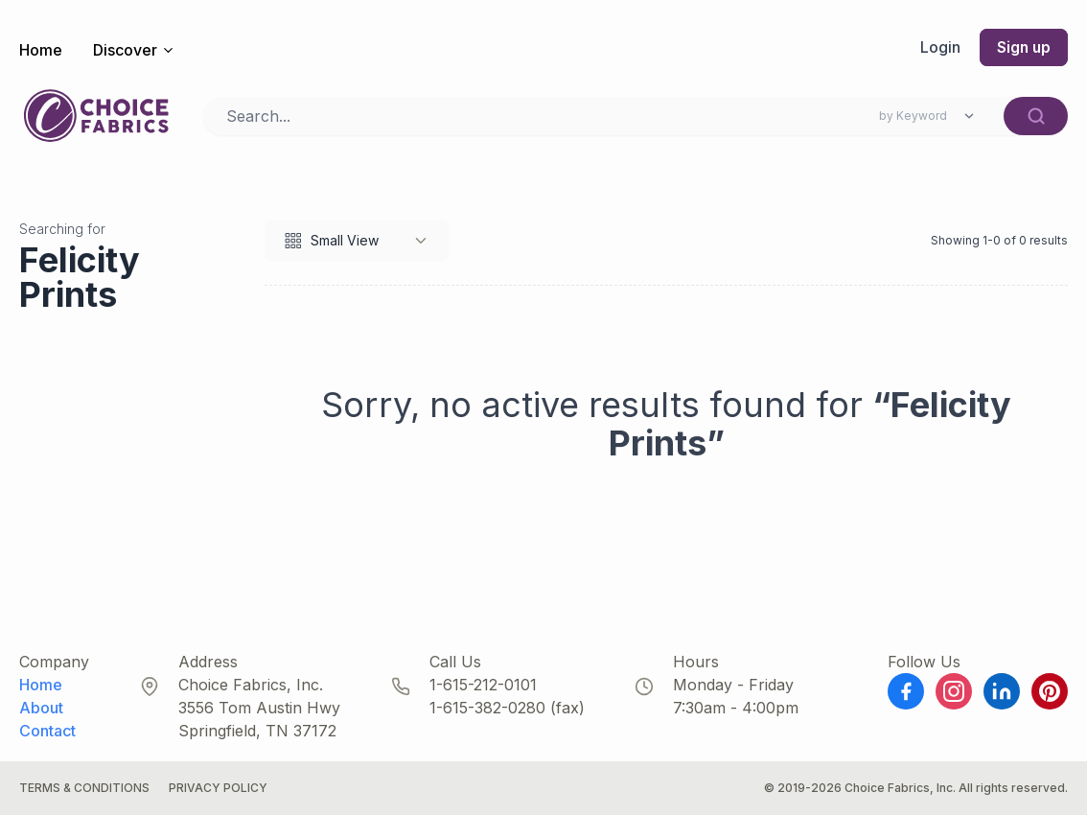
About (41, 707)
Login (938, 48)
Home (40, 49)
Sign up (1023, 48)
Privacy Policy (218, 787)
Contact (47, 730)
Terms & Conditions (84, 787)
